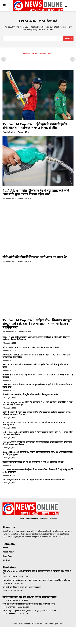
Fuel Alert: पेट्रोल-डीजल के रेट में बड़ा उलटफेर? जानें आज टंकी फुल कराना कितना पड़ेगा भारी (35, 192)
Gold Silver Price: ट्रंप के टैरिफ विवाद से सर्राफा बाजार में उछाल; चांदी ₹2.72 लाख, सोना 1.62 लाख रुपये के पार (37, 433)
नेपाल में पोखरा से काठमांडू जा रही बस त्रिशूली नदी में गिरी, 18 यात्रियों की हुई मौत (32, 462)
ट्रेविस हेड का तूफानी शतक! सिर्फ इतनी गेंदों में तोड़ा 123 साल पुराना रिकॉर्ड (28, 604)
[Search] (68, 38)
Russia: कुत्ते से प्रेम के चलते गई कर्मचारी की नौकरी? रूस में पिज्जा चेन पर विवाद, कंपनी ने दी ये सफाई (37, 376)
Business (6, 583)
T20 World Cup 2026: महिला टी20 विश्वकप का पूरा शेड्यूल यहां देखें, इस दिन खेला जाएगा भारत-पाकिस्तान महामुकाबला (37, 323)
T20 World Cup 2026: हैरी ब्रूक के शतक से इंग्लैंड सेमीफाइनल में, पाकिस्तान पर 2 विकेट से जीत (34, 126)
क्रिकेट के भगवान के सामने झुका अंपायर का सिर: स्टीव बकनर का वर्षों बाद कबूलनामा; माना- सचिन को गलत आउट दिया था (36, 413)
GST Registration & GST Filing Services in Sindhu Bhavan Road (33, 479)
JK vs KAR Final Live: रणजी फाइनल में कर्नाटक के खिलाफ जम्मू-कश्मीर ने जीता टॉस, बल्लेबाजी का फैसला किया (36, 356)
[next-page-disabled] (72, 59)
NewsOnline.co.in (9, 132)
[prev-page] (3, 59)
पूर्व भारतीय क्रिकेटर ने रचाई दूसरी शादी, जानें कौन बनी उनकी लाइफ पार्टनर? (29, 597)
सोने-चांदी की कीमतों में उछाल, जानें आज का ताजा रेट (34, 257)
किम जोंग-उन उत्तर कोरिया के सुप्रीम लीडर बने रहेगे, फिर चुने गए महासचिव (30, 394)
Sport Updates (8, 576)
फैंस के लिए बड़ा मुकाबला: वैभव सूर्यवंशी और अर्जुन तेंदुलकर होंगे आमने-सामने (29, 611)
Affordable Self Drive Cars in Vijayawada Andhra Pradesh (30, 347)
